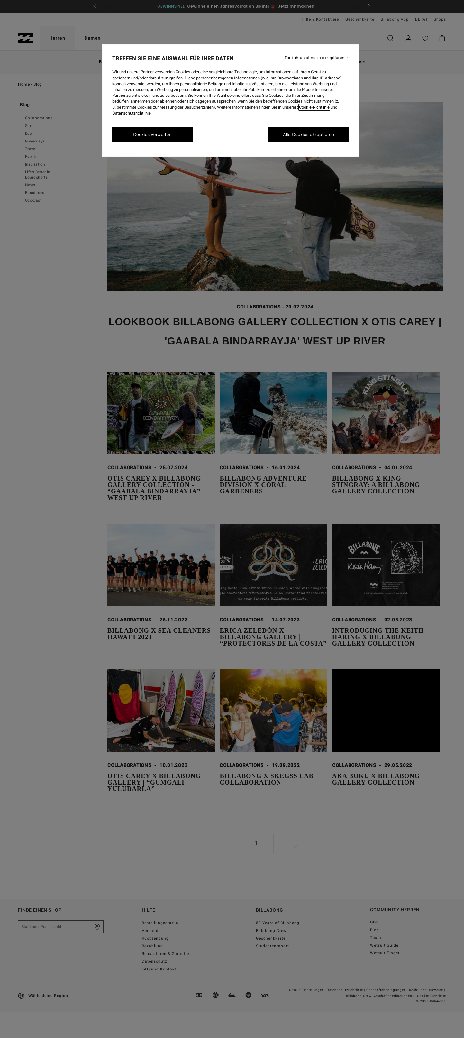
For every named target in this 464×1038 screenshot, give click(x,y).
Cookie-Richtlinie (314, 107)
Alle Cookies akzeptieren (308, 134)
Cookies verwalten (152, 134)
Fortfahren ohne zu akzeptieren (315, 57)
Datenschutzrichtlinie (131, 113)
